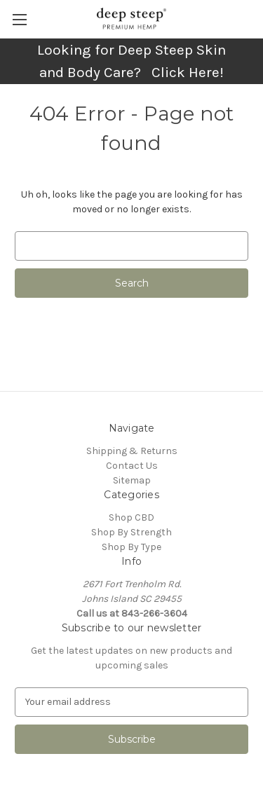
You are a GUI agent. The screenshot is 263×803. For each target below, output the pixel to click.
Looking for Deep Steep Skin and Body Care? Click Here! (131, 61)
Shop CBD (131, 517)
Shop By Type (131, 547)
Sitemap (132, 480)
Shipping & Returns (131, 451)
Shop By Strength (131, 532)
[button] (132, 61)
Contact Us (132, 466)
